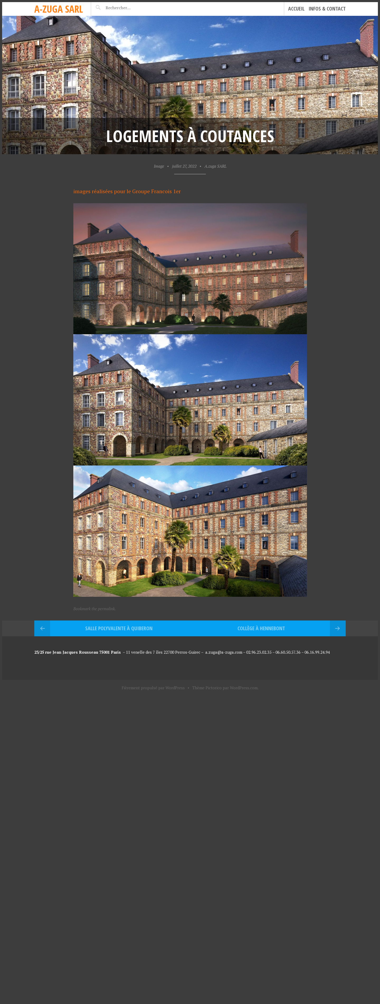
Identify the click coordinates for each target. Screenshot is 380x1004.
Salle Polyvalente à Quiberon (119, 628)
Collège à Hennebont (261, 628)
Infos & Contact (327, 8)
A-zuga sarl (58, 9)
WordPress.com (244, 687)
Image (159, 166)
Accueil (296, 8)
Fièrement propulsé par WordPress (153, 687)
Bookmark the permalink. (94, 608)
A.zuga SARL (215, 166)
